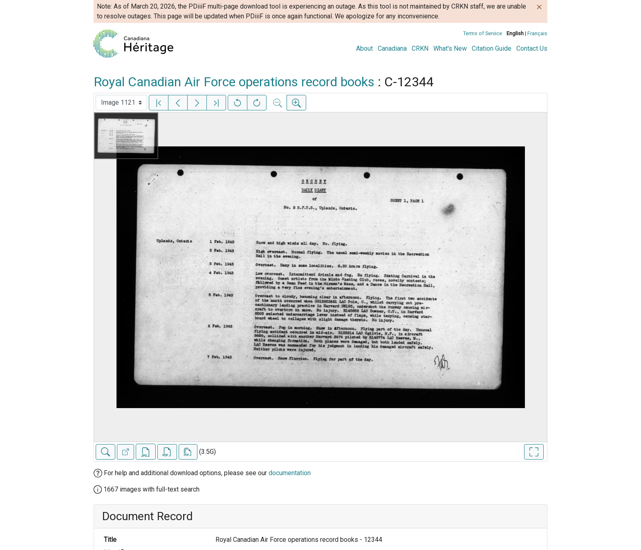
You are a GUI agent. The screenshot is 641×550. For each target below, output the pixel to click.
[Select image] (121, 102)
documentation (290, 473)
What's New (450, 48)
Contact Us (531, 48)
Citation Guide (491, 48)
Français (537, 33)
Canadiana (392, 48)
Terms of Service (482, 33)
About (364, 48)
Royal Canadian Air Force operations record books (234, 82)
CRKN (420, 48)
